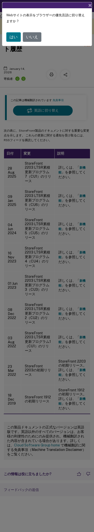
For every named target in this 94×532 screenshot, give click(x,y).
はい (14, 37)
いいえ (32, 37)
